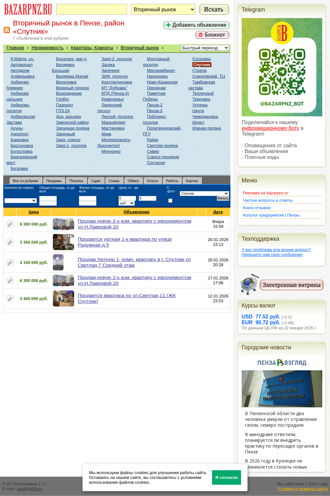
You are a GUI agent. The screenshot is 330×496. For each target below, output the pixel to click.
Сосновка (201, 58)
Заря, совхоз (68, 139)
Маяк (106, 133)
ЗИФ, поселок (115, 76)
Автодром (20, 70)
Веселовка (66, 82)
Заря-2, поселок (117, 58)
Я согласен (226, 477)
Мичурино (111, 151)
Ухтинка (200, 104)
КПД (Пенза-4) (115, 93)
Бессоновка (22, 145)
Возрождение (69, 93)
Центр (198, 110)
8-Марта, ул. (22, 58)
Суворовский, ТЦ (208, 76)
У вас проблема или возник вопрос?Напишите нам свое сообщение (276, 252)
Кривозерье (113, 99)
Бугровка (19, 168)
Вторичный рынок (140, 47)
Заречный (65, 133)
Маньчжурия (113, 122)
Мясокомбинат (161, 70)
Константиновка (117, 82)
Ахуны (17, 128)
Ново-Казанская (162, 82)
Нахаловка (157, 76)
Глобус (62, 99)
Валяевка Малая (72, 76)
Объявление (137, 211)
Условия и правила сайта (302, 488)
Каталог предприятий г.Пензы (271, 215)
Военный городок (72, 87)
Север (153, 151)
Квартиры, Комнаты (92, 47)
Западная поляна (72, 128)
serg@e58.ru (29, 488)
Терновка (201, 99)
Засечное (111, 70)
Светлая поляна (162, 145)
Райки (152, 139)
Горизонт (64, 104)
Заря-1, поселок (71, 145)
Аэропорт (20, 133)
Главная (15, 47)
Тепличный (203, 93)
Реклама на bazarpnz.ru (265, 192)
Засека (108, 64)
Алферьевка (22, 76)
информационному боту (270, 128)
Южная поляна (206, 128)
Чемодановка (205, 116)
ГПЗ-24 (63, 110)
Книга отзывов (256, 207)
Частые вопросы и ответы (268, 200)
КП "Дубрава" (114, 87)
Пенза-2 (154, 104)
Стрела (199, 70)
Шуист (198, 122)
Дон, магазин (68, 116)
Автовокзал (22, 64)
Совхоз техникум (163, 156)
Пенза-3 (154, 110)
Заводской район (72, 122)
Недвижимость (47, 47)
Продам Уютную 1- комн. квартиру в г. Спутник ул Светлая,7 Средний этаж (134, 262)
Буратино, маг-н (71, 58)
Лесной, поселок (117, 116)
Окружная (156, 87)
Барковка (19, 139)
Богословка (22, 151)
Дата (218, 211)
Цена (34, 211)
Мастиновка (113, 128)
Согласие (156, 162)
